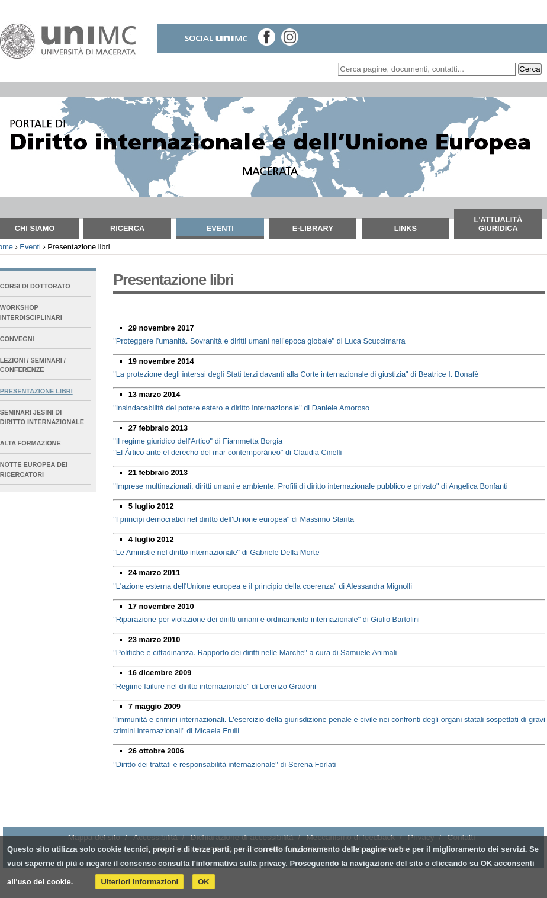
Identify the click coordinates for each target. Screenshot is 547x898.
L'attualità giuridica (498, 224)
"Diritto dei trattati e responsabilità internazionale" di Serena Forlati (224, 764)
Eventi (220, 228)
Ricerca (127, 228)
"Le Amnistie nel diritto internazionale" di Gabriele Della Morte (216, 552)
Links (405, 228)
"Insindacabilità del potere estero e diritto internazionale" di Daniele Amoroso (241, 407)
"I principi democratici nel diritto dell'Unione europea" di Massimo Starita (233, 519)
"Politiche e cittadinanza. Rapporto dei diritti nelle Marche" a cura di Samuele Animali (255, 652)
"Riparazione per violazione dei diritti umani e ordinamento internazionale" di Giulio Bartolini (266, 619)
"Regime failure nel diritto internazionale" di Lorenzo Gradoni (214, 686)
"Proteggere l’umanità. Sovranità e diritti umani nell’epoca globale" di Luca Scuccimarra (259, 340)
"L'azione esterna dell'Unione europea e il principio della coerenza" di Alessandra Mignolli (262, 586)
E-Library (312, 228)
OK (204, 881)
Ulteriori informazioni (139, 881)
